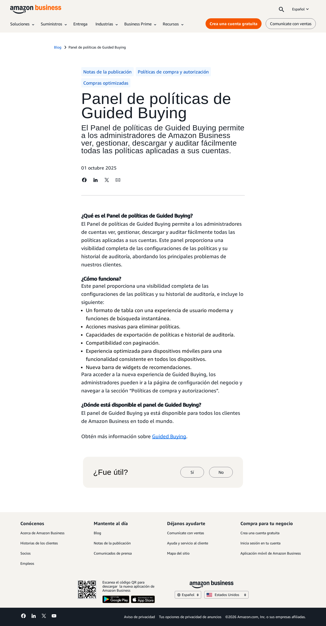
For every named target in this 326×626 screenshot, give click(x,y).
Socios (25, 553)
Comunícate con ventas (185, 533)
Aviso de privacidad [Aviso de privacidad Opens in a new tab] (139, 617)
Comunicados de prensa (113, 553)
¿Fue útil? (110, 472)
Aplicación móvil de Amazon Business (270, 553)
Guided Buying (169, 436)
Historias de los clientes (39, 543)
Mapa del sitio (178, 553)
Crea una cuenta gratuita (259, 533)
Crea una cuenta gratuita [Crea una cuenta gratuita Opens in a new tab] (233, 23)
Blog (97, 533)
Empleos (27, 563)
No (221, 472)
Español (301, 9)
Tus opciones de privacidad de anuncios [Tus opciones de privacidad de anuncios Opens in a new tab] (190, 617)
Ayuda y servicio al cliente (187, 543)
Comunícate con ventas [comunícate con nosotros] (290, 23)
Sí (192, 472)
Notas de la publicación (112, 543)
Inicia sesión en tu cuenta (260, 543)
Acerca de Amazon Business (42, 533)
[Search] (281, 9)
